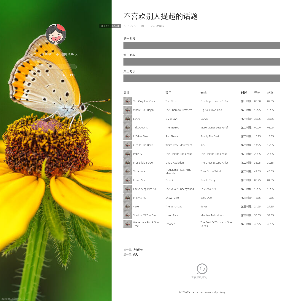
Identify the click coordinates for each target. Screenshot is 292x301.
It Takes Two (140, 136)
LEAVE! (137, 118)
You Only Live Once (144, 101)
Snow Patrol (172, 197)
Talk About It (140, 127)
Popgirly (137, 154)
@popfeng (219, 292)
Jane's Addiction (175, 162)
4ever (136, 206)
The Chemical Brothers (179, 110)
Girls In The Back (143, 145)
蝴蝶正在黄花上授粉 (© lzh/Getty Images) (15, 299)
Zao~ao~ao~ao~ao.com (200, 292)
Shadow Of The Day (144, 215)
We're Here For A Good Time (146, 224)
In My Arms (139, 197)
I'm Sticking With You (145, 189)
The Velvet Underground (180, 189)
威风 (135, 254)
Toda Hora (139, 171)
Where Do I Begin (143, 110)
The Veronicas (174, 206)
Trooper (170, 224)
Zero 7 (169, 180)
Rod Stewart (173, 136)
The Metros (172, 127)
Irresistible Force (143, 162)
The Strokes (173, 101)
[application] (201, 45)
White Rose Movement (179, 145)
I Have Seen (140, 180)
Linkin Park (172, 215)
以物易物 (138, 249)
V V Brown (171, 118)
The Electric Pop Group (179, 154)
